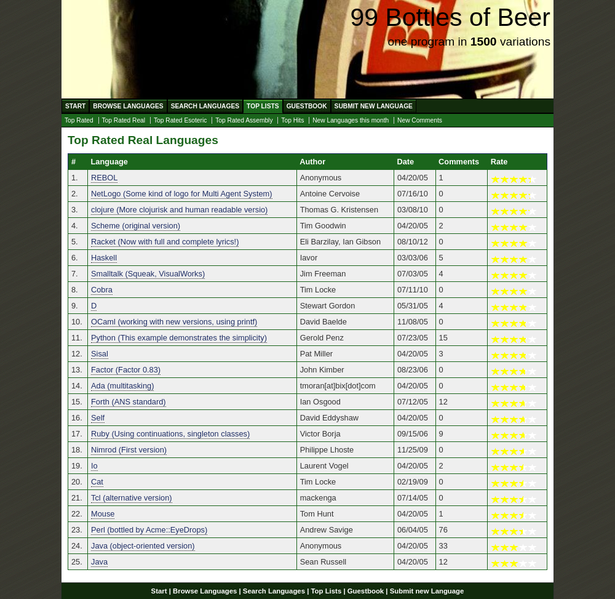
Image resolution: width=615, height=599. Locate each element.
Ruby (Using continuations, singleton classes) (170, 433)
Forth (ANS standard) (128, 401)
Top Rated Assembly (243, 120)
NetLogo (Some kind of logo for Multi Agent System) (181, 193)
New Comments (419, 120)
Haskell (104, 257)
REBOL (104, 177)
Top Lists (263, 106)
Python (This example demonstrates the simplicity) (179, 337)
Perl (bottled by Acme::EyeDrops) (149, 529)
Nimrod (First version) (129, 449)
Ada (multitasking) (122, 385)
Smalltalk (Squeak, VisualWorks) (148, 273)
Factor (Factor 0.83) (126, 369)
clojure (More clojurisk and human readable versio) (179, 209)
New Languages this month (350, 120)
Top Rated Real (124, 120)
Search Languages (205, 106)
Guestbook (307, 106)
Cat (97, 481)
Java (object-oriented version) (143, 545)
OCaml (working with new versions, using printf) (174, 321)
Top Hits (292, 120)
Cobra (102, 289)
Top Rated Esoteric (180, 120)
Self (98, 417)
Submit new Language (374, 106)
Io (94, 465)
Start (75, 106)
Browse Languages (128, 106)
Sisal (99, 353)
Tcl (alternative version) (131, 497)
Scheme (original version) (135, 225)
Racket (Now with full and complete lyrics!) (165, 241)
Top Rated (79, 120)
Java (99, 561)
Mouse (102, 513)
